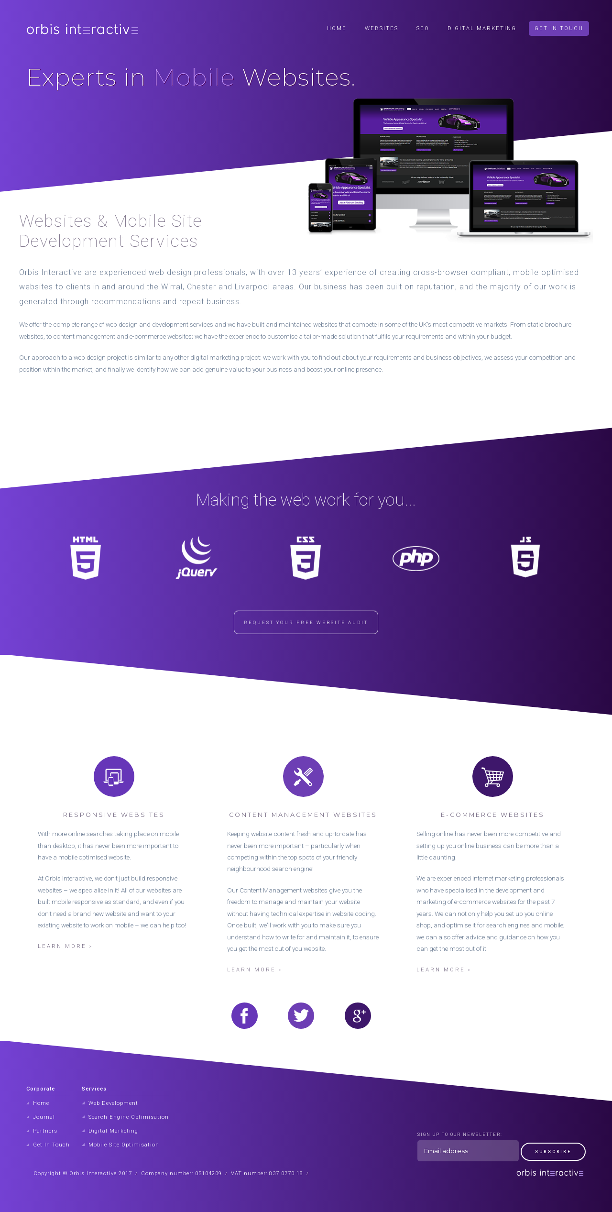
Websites (381, 28)
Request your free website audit (306, 636)
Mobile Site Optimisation (123, 1145)
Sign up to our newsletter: (460, 1134)
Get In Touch (559, 28)
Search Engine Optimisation (128, 1117)
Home (337, 28)
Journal (44, 1117)
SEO (422, 28)
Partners (45, 1131)
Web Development (113, 1103)
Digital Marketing (482, 28)
